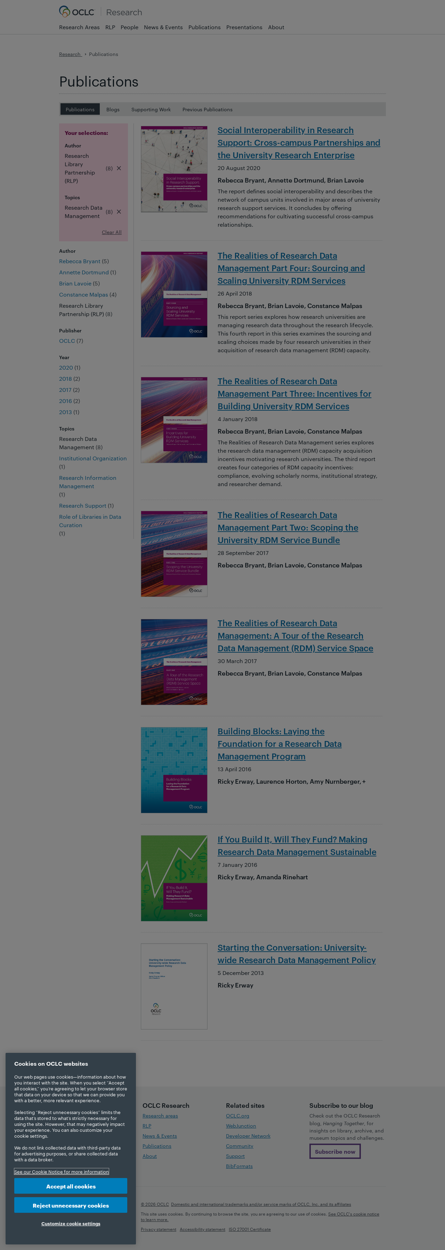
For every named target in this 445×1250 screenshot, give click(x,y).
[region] (71, 1148)
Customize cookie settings (70, 1223)
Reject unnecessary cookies (71, 1205)
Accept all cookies (71, 1186)
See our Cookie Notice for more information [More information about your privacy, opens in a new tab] (61, 1171)
